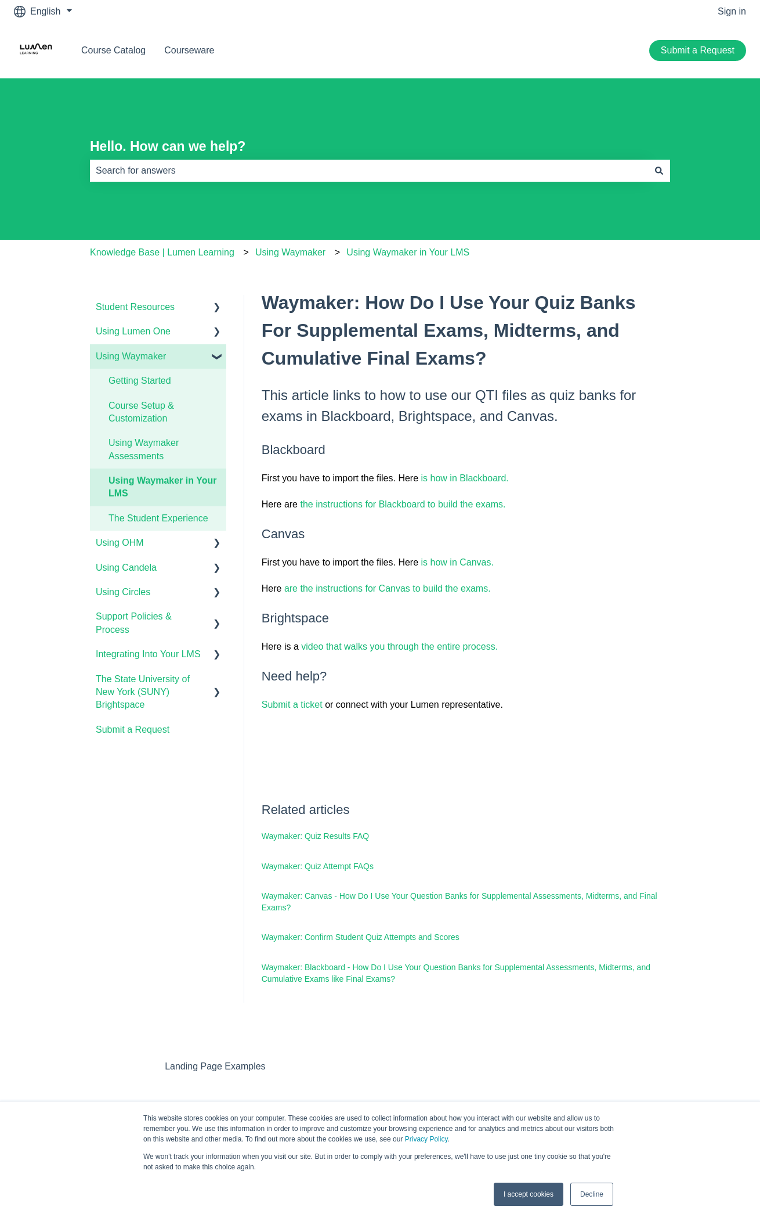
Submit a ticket (292, 704)
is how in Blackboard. (465, 478)
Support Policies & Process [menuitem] (134, 622)
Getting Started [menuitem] (139, 381)
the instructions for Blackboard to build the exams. (402, 504)
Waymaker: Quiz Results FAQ (315, 836)
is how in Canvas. (459, 562)
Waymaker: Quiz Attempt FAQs (318, 866)
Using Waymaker (290, 252)
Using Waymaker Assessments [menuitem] (143, 449)
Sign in (732, 11)
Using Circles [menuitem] (123, 592)
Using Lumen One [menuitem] (133, 331)
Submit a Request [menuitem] (132, 729)
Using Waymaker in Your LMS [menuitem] (162, 487)
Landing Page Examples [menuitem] (215, 1066)
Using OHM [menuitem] (120, 543)
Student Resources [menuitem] (135, 307)
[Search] (659, 171)
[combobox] (369, 171)
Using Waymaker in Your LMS (407, 252)
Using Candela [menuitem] (126, 567)
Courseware (189, 50)
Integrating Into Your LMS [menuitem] (148, 654)
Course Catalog (113, 50)
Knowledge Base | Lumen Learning (162, 252)
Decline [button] (591, 1194)
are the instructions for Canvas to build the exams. (387, 588)
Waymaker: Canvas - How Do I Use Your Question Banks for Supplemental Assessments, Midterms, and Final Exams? (459, 901)
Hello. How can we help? (167, 146)
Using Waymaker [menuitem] (131, 356)
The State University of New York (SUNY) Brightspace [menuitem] (143, 692)
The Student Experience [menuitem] (158, 518)
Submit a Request (697, 50)
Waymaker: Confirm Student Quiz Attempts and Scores (360, 937)
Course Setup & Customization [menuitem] (141, 412)
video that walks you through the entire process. (399, 646)
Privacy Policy (426, 1139)
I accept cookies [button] (528, 1194)
